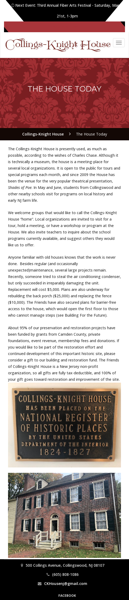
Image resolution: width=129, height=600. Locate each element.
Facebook (67, 595)
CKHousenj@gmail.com (65, 583)
